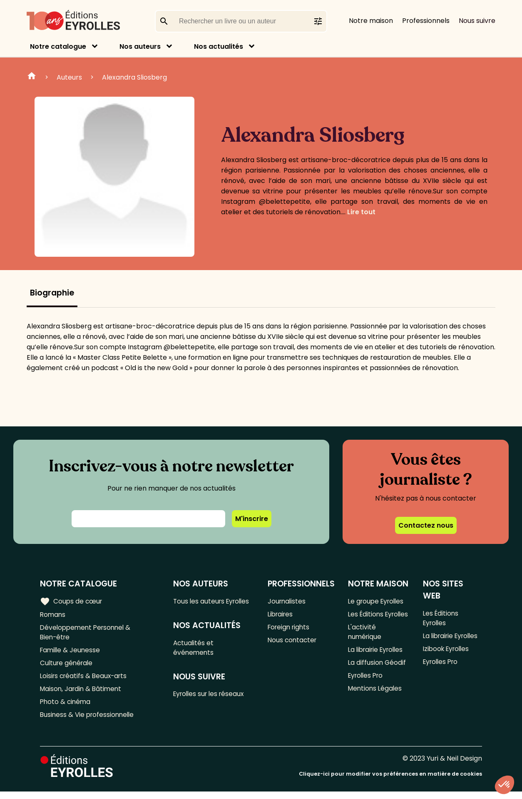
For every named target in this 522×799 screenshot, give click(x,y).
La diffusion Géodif (376, 677)
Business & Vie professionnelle (89, 721)
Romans (53, 615)
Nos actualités (218, 46)
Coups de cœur (72, 601)
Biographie (52, 292)
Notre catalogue (58, 46)
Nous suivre (477, 20)
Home (32, 77)
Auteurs (69, 77)
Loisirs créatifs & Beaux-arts (85, 680)
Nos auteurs (140, 46)
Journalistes (286, 601)
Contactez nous (425, 525)
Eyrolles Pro (366, 691)
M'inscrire (251, 518)
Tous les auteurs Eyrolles (200, 606)
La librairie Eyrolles (377, 663)
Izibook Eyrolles (447, 639)
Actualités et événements (195, 659)
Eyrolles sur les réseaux (211, 707)
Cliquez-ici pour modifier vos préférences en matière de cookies (390, 781)
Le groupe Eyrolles (377, 601)
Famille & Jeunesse (71, 653)
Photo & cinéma (66, 708)
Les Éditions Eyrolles (365, 620)
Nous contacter (292, 642)
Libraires (280, 615)
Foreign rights (289, 629)
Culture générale (67, 666)
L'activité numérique (364, 644)
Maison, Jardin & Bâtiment (82, 694)
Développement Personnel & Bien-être (87, 634)
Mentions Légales (375, 704)
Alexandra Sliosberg (134, 77)
